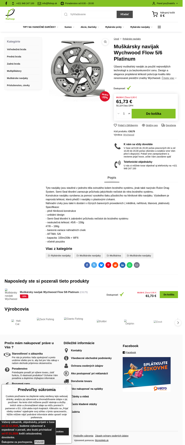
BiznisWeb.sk (102, 440)
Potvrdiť (39, 442)
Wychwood (128, 134)
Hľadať (124, 14)
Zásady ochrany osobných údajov (112, 435)
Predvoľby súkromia (83, 435)
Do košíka (153, 113)
